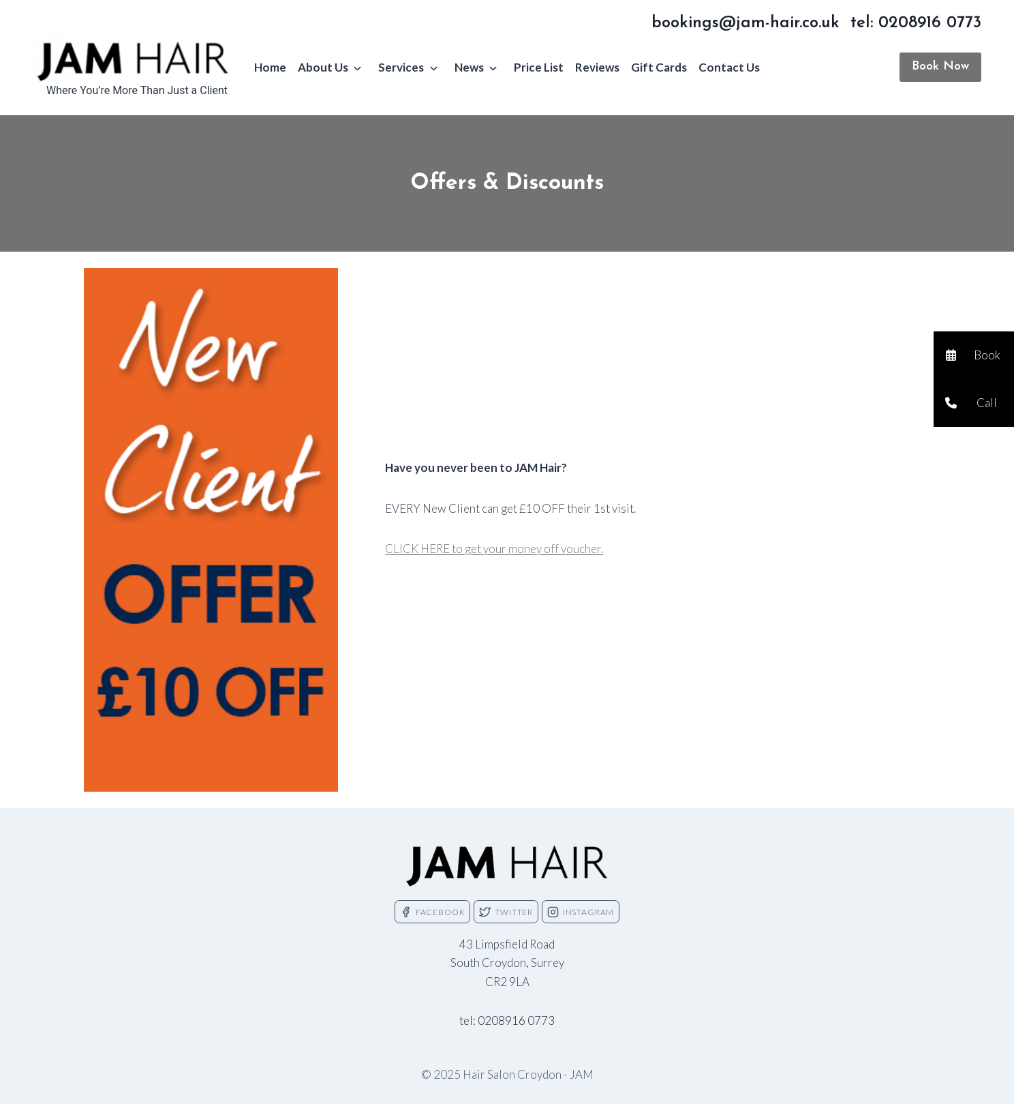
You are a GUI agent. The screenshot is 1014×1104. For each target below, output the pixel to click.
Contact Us (729, 67)
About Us (323, 67)
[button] (974, 355)
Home (270, 67)
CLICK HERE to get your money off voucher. (494, 548)
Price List (539, 67)
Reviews (597, 67)
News (469, 67)
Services (401, 67)
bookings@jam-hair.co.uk (745, 23)
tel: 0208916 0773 (915, 23)
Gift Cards (659, 67)
